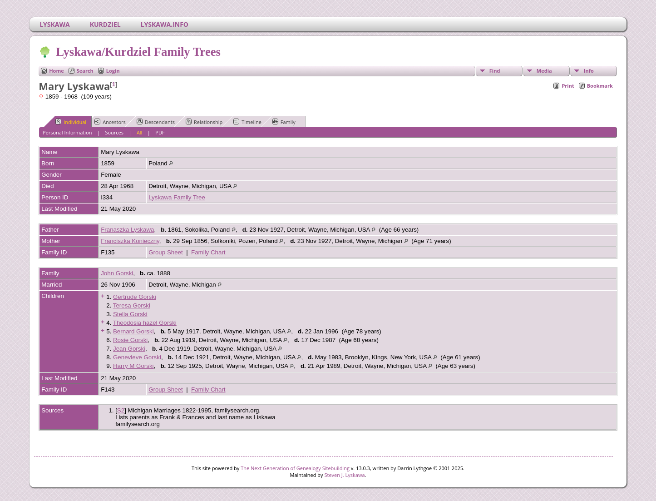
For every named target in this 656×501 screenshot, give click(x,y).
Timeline (247, 121)
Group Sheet (165, 252)
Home (56, 70)
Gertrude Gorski (134, 296)
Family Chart (208, 252)
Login (113, 70)
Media (544, 70)
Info (589, 70)
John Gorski (117, 273)
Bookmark (600, 85)
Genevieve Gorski (137, 357)
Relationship (204, 121)
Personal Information (67, 132)
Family (284, 121)
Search (85, 70)
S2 (120, 410)
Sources (114, 132)
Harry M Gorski (133, 365)
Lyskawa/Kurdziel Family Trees (137, 52)
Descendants (156, 121)
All (140, 132)
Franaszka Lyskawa (127, 229)
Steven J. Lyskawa (344, 474)
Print (568, 85)
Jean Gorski (129, 348)
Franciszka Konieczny (130, 241)
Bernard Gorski (133, 331)
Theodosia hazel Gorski (145, 322)
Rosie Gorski (130, 340)
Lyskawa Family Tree (176, 197)
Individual (70, 121)
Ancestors (110, 121)
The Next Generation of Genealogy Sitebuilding (295, 468)
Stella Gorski (130, 314)
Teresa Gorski (131, 305)
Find (494, 70)
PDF (159, 132)
